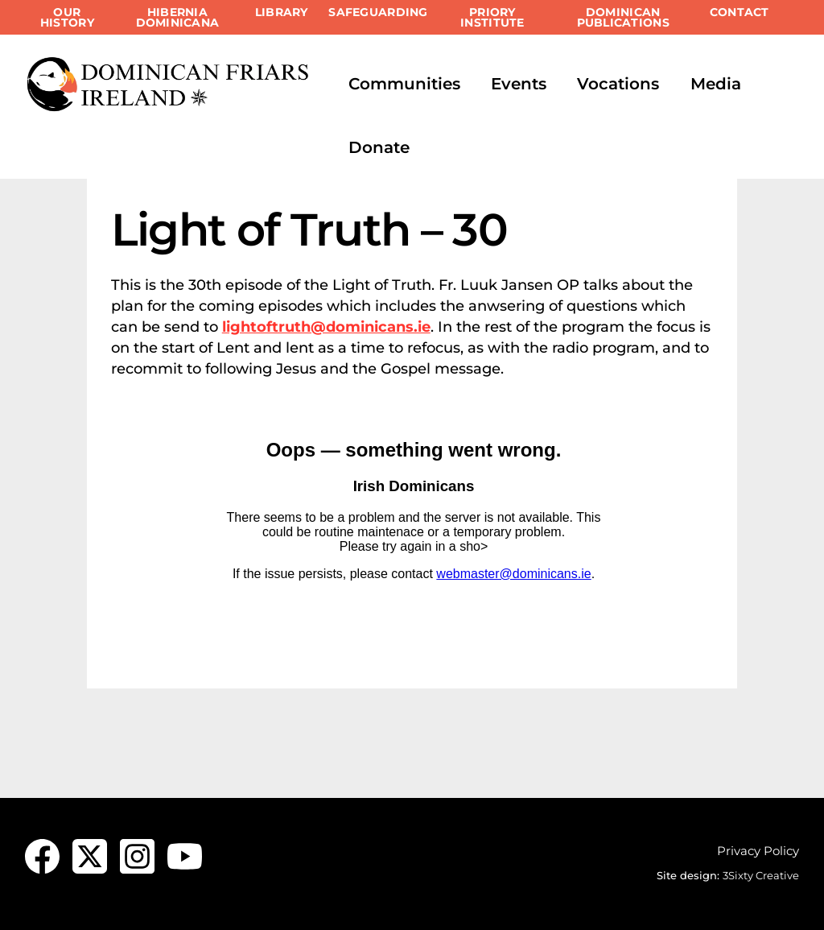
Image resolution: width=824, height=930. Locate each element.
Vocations (618, 83)
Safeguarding (377, 12)
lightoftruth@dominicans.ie (326, 327)
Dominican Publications (623, 17)
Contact (739, 12)
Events (518, 83)
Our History (67, 17)
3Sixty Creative (761, 875)
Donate (379, 147)
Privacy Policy (758, 850)
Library (281, 12)
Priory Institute (492, 17)
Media (715, 83)
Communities (404, 83)
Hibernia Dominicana (178, 17)
